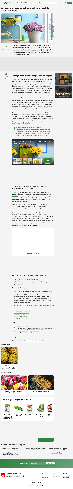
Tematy (14, 337)
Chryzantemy (15, 192)
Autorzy (42, 474)
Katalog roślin (20, 2)
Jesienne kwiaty (31, 340)
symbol (13, 90)
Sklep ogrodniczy (66, 477)
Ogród (39, 2)
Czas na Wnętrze (66, 474)
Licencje (53, 474)
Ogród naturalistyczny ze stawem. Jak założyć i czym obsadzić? (57, 452)
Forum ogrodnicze (66, 476)
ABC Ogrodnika (27, 2)
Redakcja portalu (6, 49)
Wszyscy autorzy (34, 332)
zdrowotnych (46, 83)
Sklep (69, 2)
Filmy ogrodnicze (22, 340)
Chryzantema (15, 79)
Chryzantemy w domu (19, 314)
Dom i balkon (44, 2)
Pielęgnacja (34, 2)
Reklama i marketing (44, 477)
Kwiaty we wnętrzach (40, 340)
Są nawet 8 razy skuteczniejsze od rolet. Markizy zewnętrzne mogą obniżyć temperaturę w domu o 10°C (10, 453)
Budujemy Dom (65, 473)
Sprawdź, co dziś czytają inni (13, 444)
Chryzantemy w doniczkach (21, 313)
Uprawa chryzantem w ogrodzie (22, 311)
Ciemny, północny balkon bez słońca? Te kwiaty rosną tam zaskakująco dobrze (10, 449)
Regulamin (54, 473)
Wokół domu (51, 2)
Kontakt (42, 476)
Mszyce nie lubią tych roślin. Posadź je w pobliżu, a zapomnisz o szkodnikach (58, 449)
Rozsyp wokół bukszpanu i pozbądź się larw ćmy (36, 452)
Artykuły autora (23, 332)
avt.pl (23, 476)
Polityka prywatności (56, 476)
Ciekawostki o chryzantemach (22, 318)
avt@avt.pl (24, 475)
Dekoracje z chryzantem (20, 316)
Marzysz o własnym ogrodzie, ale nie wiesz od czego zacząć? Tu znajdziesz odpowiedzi (35, 449)
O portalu (43, 473)
